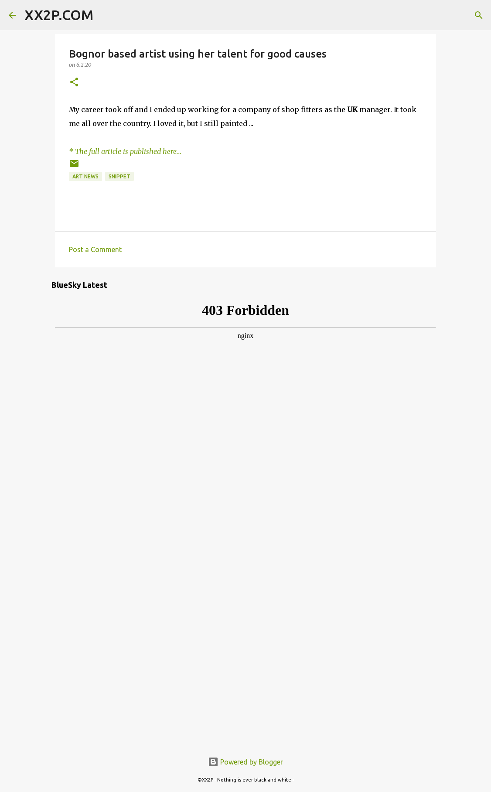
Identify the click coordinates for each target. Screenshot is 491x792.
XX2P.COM (58, 15)
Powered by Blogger (245, 762)
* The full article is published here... (125, 151)
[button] (74, 83)
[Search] (105, 15)
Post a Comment (95, 249)
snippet (119, 176)
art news (85, 176)
